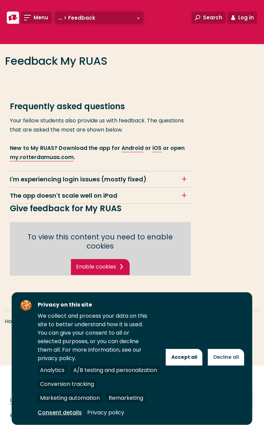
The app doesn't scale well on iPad (63, 195)
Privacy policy (105, 412)
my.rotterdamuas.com (42, 157)
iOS (157, 148)
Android (132, 148)
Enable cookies (96, 267)
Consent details (60, 412)
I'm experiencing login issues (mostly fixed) (78, 179)
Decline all (226, 357)
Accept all (184, 357)
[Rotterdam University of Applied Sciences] (13, 18)
